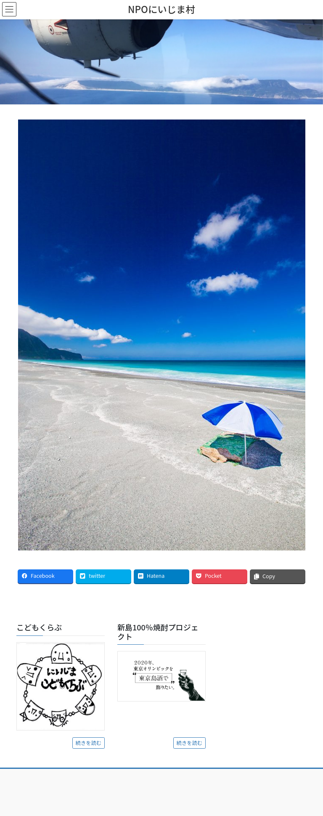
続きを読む (88, 743)
